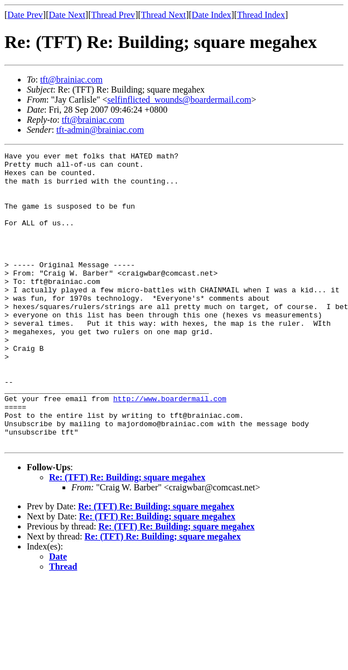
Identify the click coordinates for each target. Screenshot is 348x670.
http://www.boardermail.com (169, 449)
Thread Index (261, 15)
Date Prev (25, 15)
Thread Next (163, 15)
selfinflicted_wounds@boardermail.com (180, 99)
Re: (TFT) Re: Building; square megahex (127, 536)
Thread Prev (113, 15)
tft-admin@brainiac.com (100, 129)
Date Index (211, 15)
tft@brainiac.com (71, 79)
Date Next (67, 15)
